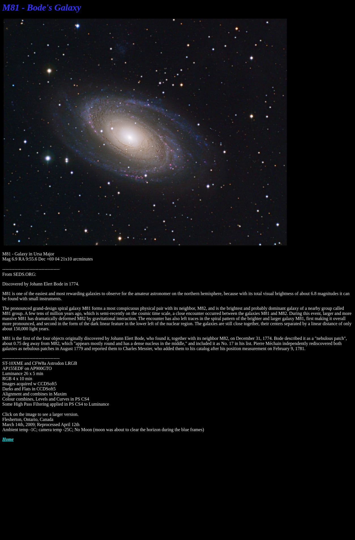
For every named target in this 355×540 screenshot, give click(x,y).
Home (8, 439)
